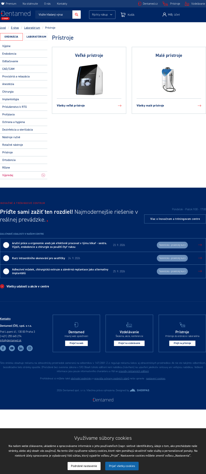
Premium (8, 4)
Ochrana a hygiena (13, 122)
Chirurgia (8, 92)
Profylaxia (8, 114)
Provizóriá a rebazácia (16, 76)
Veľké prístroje (89, 55)
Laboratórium (32, 28)
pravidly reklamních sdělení (134, 371)
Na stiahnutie (31, 4)
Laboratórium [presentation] (36, 37)
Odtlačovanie (10, 61)
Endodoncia (9, 54)
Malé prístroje (169, 55)
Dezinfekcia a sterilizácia (17, 130)
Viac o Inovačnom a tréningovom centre (175, 219)
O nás (47, 4)
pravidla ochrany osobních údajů (111, 378)
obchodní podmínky (81, 378)
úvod (3, 28)
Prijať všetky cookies (122, 466)
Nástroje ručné (11, 137)
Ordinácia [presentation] (11, 37)
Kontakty (62, 4)
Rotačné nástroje (12, 145)
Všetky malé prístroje (169, 105)
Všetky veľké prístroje (89, 105)
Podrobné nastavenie (84, 466)
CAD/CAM (8, 69)
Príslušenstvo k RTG (14, 107)
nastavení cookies (155, 378)
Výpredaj (23, 175)
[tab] (11, 37)
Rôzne (6, 167)
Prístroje (175, 4)
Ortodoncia (9, 160)
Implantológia (10, 99)
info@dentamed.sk (11, 340)
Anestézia (8, 84)
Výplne (6, 46)
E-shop (15, 28)
